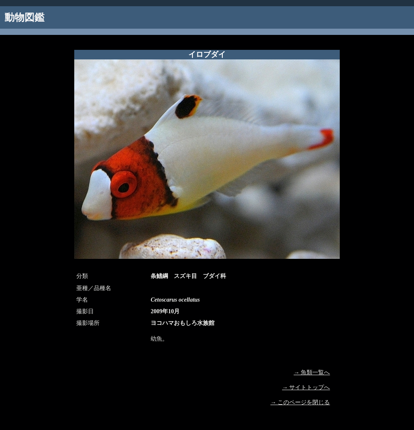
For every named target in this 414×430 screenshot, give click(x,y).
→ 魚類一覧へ (312, 372)
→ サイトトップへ (306, 387)
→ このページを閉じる (300, 402)
